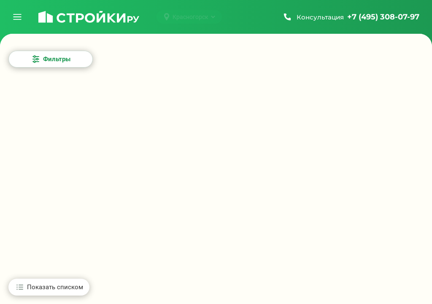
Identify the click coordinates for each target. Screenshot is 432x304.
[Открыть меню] (17, 16)
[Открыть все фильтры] (50, 59)
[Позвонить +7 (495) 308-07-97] (350, 17)
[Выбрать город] (189, 17)
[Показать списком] (48, 287)
